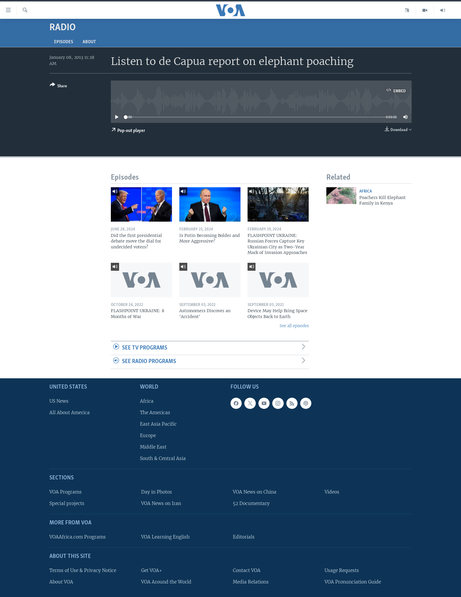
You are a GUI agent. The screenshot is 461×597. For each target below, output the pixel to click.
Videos (332, 492)
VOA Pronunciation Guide (353, 582)
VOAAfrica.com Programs (77, 537)
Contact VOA (246, 570)
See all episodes (294, 325)
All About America (69, 412)
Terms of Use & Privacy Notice (82, 570)
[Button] (58, 87)
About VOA (61, 582)
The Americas (155, 412)
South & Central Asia (163, 458)
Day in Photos (156, 492)
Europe (148, 435)
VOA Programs (65, 492)
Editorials (244, 537)
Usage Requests (342, 570)
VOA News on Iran (161, 503)
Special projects (66, 503)
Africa (365, 191)
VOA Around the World (166, 582)
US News (59, 401)
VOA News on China (254, 492)
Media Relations (251, 582)
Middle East (153, 447)
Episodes (63, 42)
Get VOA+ (151, 570)
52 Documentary (251, 503)
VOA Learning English (165, 537)
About (89, 42)
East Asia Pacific (158, 424)
